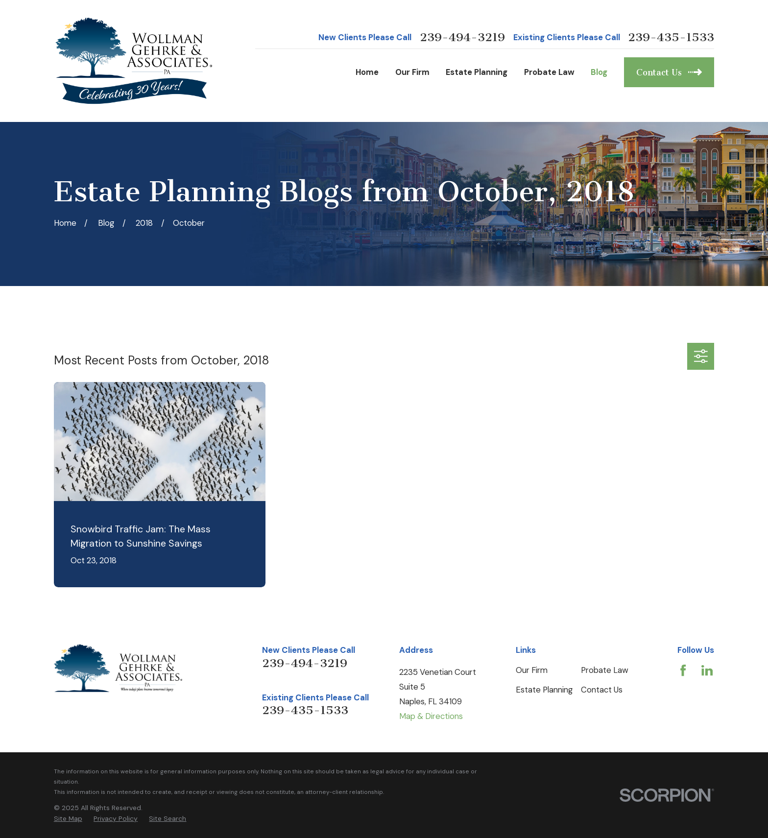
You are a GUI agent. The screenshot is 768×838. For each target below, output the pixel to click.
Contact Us (602, 689)
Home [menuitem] (367, 72)
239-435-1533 (671, 37)
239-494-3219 (462, 37)
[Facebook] (683, 670)
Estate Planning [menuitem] (476, 72)
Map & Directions (431, 716)
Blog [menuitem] (599, 72)
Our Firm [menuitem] (412, 72)
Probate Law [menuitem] (549, 72)
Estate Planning (544, 689)
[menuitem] (68, 818)
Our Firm (532, 670)
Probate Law (604, 670)
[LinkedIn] (707, 670)
